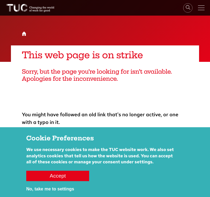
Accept (58, 176)
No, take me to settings (50, 189)
